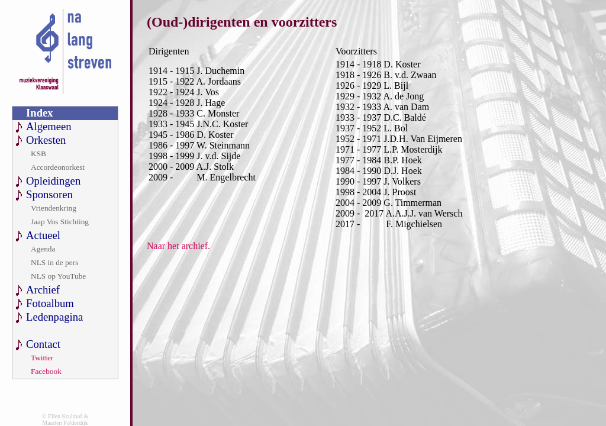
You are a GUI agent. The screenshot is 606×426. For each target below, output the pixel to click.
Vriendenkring (53, 208)
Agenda (43, 248)
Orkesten (46, 140)
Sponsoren (49, 194)
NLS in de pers (54, 262)
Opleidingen (53, 181)
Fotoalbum (50, 303)
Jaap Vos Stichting (60, 221)
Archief (43, 289)
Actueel (43, 235)
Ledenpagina (54, 317)
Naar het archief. (178, 246)
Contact (43, 344)
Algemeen (49, 126)
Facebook (46, 371)
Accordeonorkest (58, 167)
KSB (38, 153)
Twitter (42, 357)
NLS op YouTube (58, 276)
